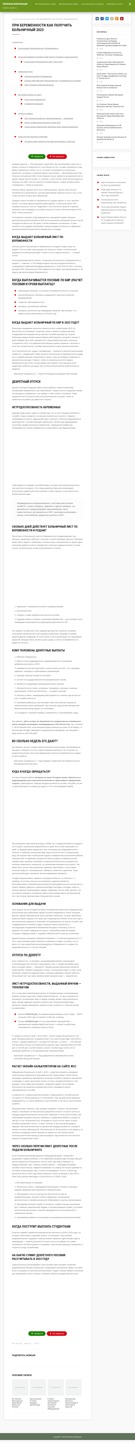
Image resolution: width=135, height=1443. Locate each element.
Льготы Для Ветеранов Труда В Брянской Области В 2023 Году (113, 202)
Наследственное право (53, 4)
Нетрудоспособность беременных (39, 76)
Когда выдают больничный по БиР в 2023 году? (45, 62)
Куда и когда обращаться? (35, 102)
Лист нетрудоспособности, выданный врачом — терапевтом (50, 121)
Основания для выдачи (34, 107)
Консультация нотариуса (100, 4)
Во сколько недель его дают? (30, 98)
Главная (15, 19)
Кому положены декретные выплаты (40, 88)
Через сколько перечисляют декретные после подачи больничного (53, 130)
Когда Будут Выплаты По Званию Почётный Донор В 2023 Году (112, 182)
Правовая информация (19, 3)
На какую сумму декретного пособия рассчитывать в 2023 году (51, 144)
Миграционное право (76, 4)
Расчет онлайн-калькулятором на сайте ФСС (43, 126)
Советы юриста (28, 8)
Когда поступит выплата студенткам (33, 140)
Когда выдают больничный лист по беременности (39, 48)
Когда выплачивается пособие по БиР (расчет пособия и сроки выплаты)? (50, 57)
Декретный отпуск (26, 72)
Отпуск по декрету (26, 116)
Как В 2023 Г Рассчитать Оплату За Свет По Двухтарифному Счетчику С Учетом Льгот (111, 70)
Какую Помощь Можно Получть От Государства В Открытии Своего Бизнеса (112, 212)
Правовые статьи (10, 8)
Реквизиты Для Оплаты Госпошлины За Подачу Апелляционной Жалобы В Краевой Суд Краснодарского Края (111, 41)
